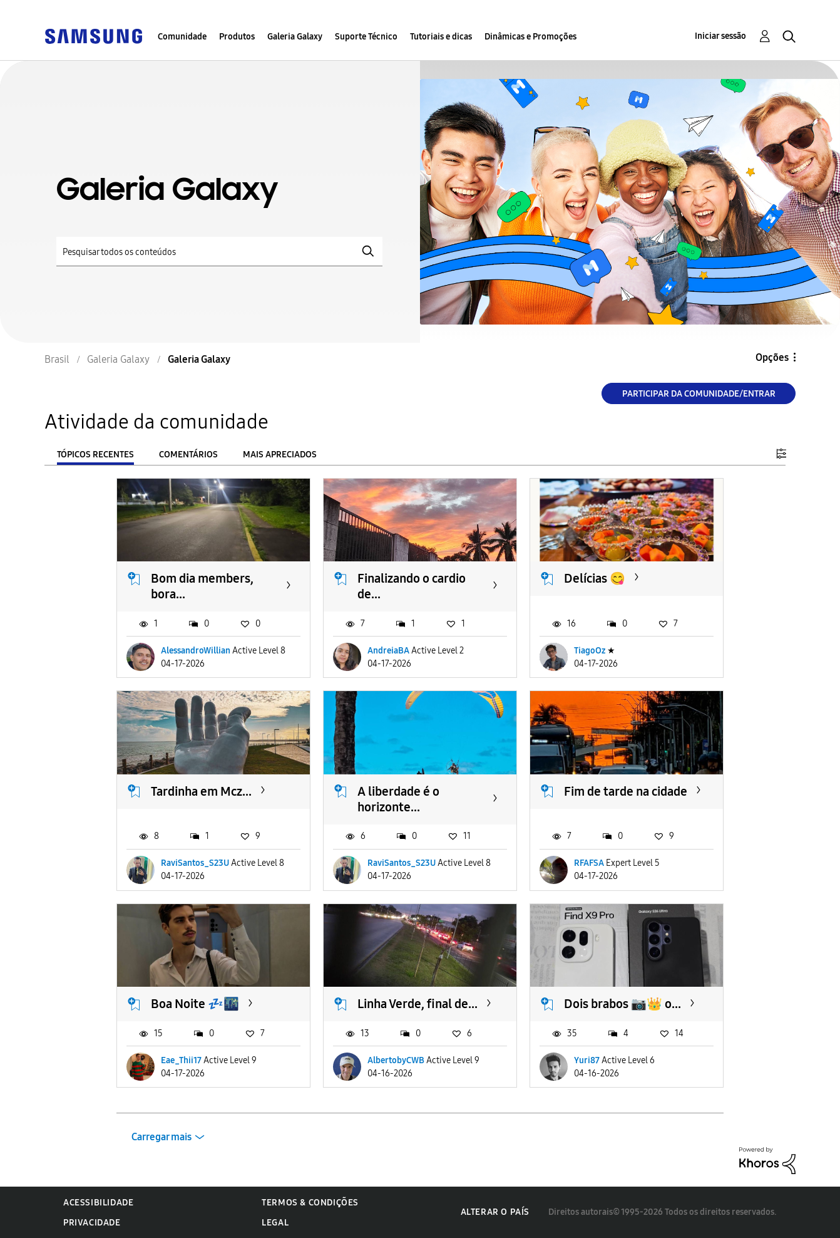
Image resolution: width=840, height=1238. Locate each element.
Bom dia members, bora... (202, 586)
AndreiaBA (388, 650)
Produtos (237, 36)
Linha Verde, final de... (417, 1003)
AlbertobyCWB (395, 1060)
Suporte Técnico (366, 36)
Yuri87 (587, 1060)
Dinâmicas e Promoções (530, 36)
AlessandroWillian (195, 650)
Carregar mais (161, 1137)
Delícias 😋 (594, 578)
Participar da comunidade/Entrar (699, 393)
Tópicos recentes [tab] (95, 454)
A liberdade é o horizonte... (398, 799)
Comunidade (182, 36)
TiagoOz (589, 650)
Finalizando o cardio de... (411, 586)
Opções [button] (772, 357)
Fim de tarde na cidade (625, 791)
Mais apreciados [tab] (280, 454)
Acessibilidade (98, 1202)
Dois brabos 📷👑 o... (622, 1003)
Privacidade (92, 1222)
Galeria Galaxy (294, 36)
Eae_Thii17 (181, 1060)
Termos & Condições (310, 1202)
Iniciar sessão (720, 36)
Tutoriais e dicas (441, 36)
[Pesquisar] (219, 251)
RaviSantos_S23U (195, 863)
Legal (275, 1222)
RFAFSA (589, 863)
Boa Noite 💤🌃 (195, 1003)
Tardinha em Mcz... (201, 791)
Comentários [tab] (188, 454)
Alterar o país (495, 1212)
